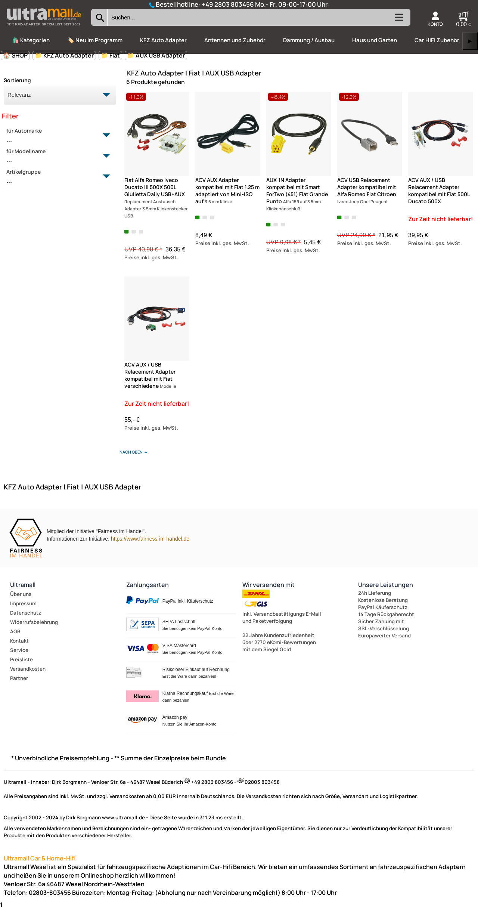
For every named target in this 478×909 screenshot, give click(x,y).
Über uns (20, 594)
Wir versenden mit (268, 585)
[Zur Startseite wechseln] (43, 28)
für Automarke (55, 135)
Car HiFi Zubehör (437, 40)
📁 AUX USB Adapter (156, 55)
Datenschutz (25, 612)
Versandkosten (28, 668)
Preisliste (21, 659)
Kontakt (19, 640)
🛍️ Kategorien (31, 40)
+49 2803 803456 (228, 4)
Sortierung (17, 80)
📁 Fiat (110, 55)
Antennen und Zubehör (235, 40)
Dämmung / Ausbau (309, 40)
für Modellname (55, 156)
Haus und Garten (374, 40)
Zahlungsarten (147, 585)
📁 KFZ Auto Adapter (64, 55)
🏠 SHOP (15, 55)
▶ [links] (470, 41)
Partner (19, 678)
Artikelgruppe (55, 176)
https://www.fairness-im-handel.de (150, 539)
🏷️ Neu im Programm (94, 40)
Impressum (23, 603)
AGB (15, 631)
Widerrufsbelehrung (34, 622)
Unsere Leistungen (385, 585)
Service (19, 650)
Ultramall (22, 585)
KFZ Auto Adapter (163, 40)
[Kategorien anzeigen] (398, 20)
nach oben (131, 452)
